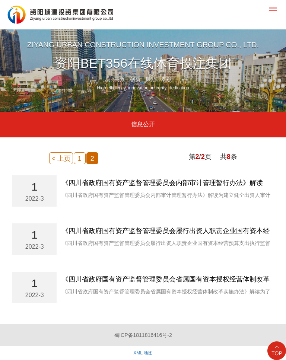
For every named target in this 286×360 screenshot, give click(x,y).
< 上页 (61, 158)
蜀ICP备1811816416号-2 (143, 335)
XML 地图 (143, 353)
